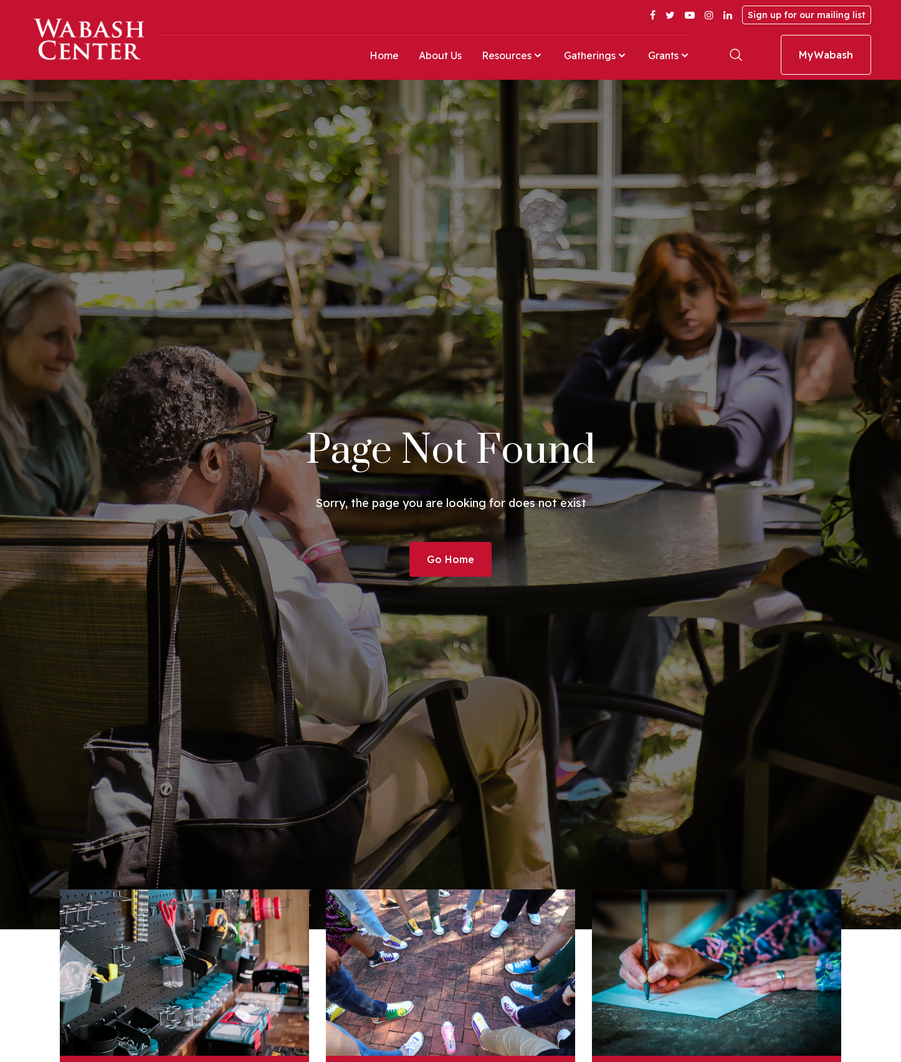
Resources (513, 55)
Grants (669, 55)
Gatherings (596, 55)
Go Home (450, 559)
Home (384, 55)
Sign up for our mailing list (806, 15)
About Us (440, 55)
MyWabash (826, 55)
